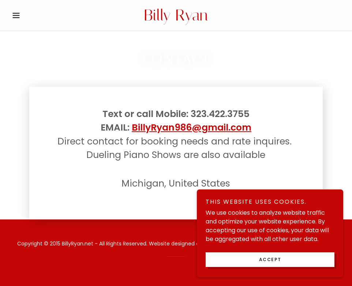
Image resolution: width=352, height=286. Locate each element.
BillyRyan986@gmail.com (191, 127)
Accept (270, 259)
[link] (176, 18)
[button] (34, 15)
